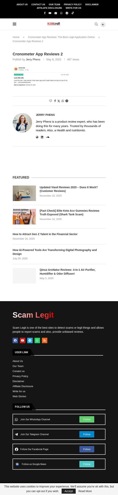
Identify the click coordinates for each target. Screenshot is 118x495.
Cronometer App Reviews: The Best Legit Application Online (61, 37)
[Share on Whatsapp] (63, 100)
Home (16, 37)
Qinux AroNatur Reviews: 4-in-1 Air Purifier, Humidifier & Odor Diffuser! (67, 271)
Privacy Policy (73, 4)
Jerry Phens (33, 59)
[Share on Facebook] (55, 100)
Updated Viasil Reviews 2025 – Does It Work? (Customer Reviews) (69, 189)
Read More (85, 491)
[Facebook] (44, 13)
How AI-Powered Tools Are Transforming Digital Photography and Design (55, 251)
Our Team (54, 4)
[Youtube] (50, 13)
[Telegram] (67, 13)
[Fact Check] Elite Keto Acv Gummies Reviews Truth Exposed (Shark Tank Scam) (69, 212)
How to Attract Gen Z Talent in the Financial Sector (45, 234)
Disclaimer (91, 4)
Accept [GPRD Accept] (69, 491)
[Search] (96, 24)
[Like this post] (50, 100)
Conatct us (19, 371)
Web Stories (19, 396)
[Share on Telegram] (66, 100)
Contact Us (38, 4)
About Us (22, 4)
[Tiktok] (72, 13)
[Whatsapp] (61, 13)
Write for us (19, 391)
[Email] (55, 13)
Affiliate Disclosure (49, 8)
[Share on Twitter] (58, 101)
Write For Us (73, 8)
